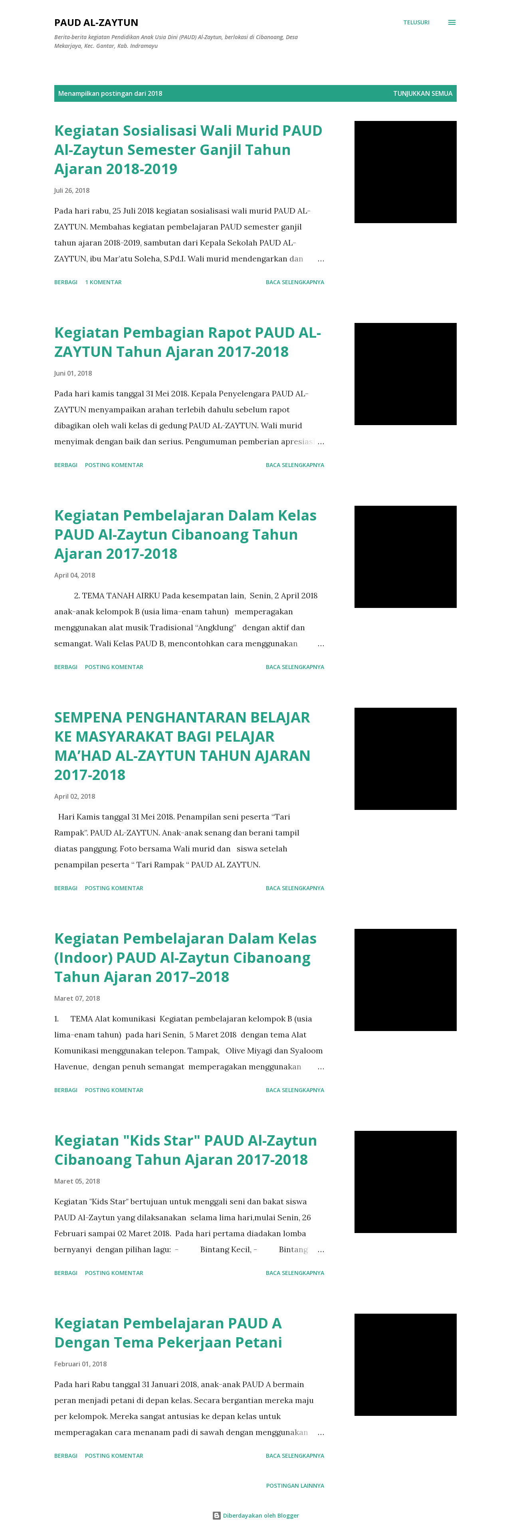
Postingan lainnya (295, 1485)
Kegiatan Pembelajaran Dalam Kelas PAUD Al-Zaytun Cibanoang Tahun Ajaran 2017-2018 (185, 534)
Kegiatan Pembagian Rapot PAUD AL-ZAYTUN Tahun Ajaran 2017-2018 (187, 342)
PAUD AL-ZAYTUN (96, 22)
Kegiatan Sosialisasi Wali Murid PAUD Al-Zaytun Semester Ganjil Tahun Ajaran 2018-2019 (188, 149)
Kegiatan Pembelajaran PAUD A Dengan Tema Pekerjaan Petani (168, 1332)
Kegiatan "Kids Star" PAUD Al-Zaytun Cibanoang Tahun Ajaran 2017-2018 (185, 1149)
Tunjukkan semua (423, 93)
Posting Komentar (114, 465)
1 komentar (103, 282)
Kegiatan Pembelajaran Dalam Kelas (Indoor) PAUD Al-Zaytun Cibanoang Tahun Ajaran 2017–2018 (185, 957)
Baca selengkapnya (295, 282)
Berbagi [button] (65, 282)
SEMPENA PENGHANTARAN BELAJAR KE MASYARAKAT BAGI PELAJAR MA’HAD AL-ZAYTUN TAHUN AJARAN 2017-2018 (182, 745)
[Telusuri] (416, 22)
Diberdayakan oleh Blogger (255, 1515)
